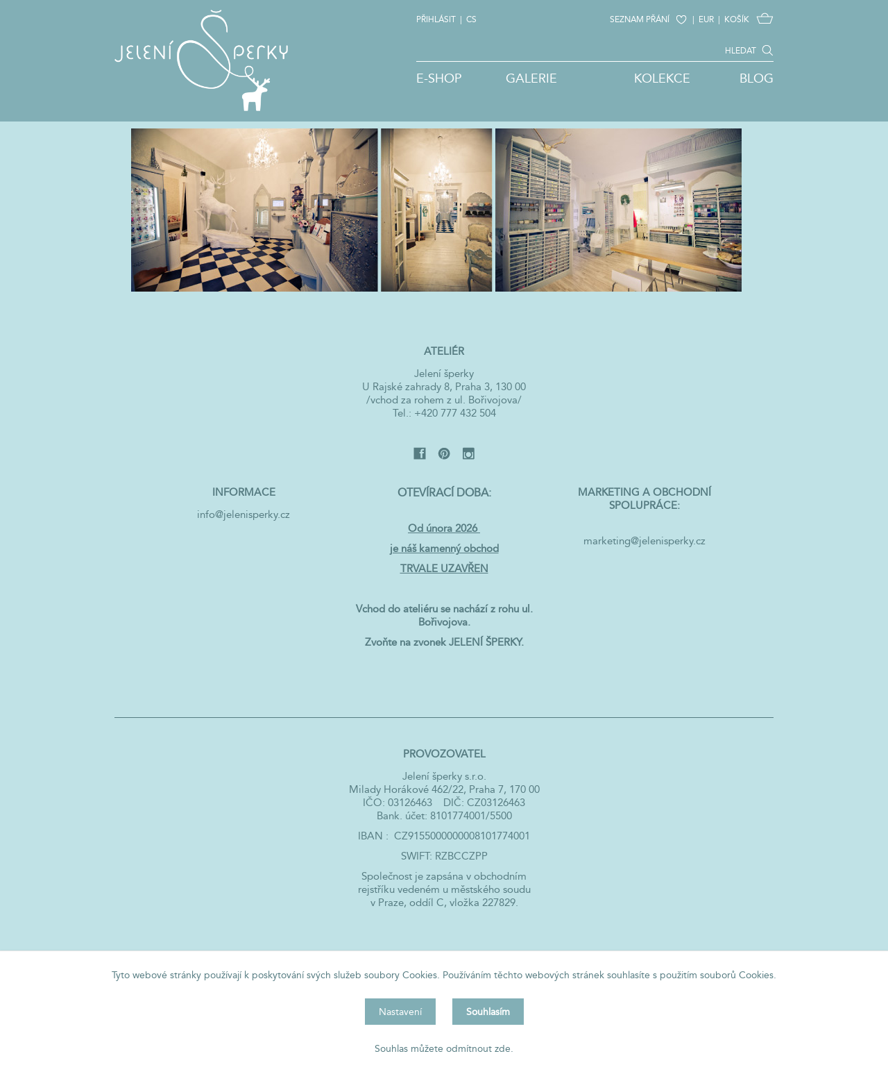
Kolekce (662, 78)
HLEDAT (740, 50)
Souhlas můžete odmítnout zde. (444, 1048)
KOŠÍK (736, 19)
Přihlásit (436, 19)
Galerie (531, 78)
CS (471, 19)
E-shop (439, 78)
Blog (757, 78)
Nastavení (400, 1011)
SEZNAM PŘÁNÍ (639, 19)
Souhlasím (488, 1011)
